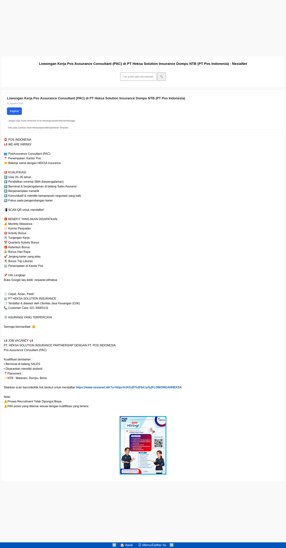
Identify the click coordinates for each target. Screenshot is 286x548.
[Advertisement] (110, 27)
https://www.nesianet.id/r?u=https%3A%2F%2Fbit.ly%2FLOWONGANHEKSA (129, 387)
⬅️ (114, 545)
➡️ (171, 545)
